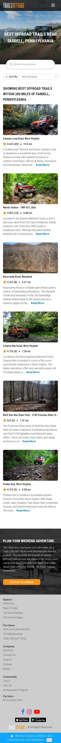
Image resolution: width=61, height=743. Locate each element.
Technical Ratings (13, 612)
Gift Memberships (13, 633)
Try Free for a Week (22, 582)
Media (6, 668)
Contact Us (9, 654)
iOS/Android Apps (13, 617)
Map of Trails (10, 608)
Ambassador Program (15, 690)
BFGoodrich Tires (13, 700)
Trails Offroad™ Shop (14, 638)
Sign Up (7, 685)
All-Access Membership (16, 629)
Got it (49, 740)
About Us (8, 650)
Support (7, 659)
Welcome (8, 603)
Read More (42, 164)
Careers (7, 664)
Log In (6, 680)
